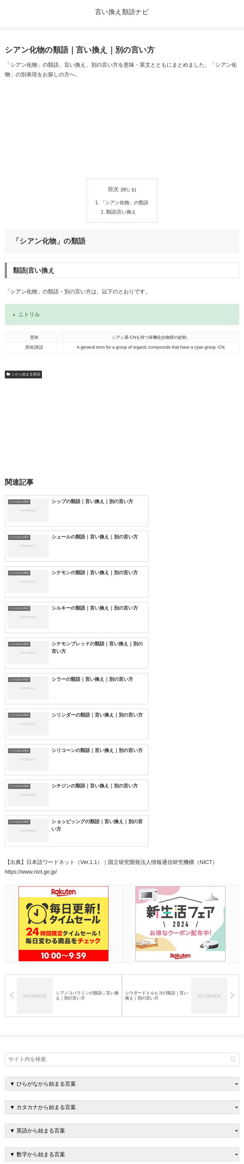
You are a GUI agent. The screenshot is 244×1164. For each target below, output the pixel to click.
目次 (113, 189)
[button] (233, 869)
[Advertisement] (122, 129)
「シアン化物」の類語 (124, 202)
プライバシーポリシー (182, 1144)
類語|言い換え (121, 212)
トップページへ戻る (62, 1144)
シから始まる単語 (23, 375)
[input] (122, 869)
